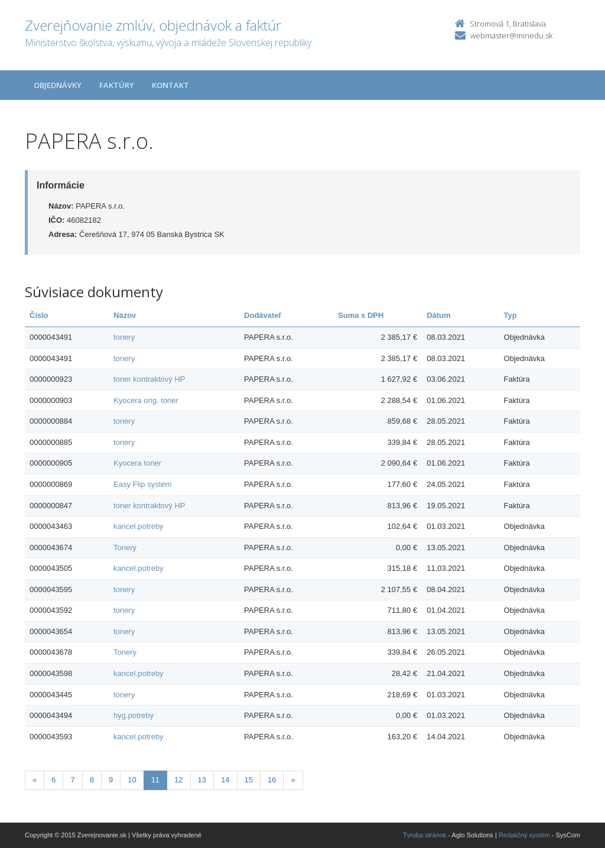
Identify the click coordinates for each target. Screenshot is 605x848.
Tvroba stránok (424, 835)
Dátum (438, 315)
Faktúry (116, 85)
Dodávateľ (263, 315)
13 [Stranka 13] (202, 779)
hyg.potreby (133, 715)
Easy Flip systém (142, 484)
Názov (124, 315)
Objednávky (58, 85)
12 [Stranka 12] (178, 779)
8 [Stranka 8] (92, 779)
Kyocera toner (137, 463)
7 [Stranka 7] (72, 779)
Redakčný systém (524, 835)
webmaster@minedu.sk (511, 35)
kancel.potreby (138, 526)
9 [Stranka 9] (111, 779)
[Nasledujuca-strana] (292, 780)
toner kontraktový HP (149, 379)
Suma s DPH (360, 315)
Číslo (39, 315)
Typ (510, 315)
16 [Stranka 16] (272, 779)
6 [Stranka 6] (53, 779)
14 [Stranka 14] (225, 779)
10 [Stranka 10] (132, 779)
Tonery (124, 547)
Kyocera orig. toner (145, 400)
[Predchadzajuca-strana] (34, 780)
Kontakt (170, 85)
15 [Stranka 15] (249, 779)
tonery (124, 337)
